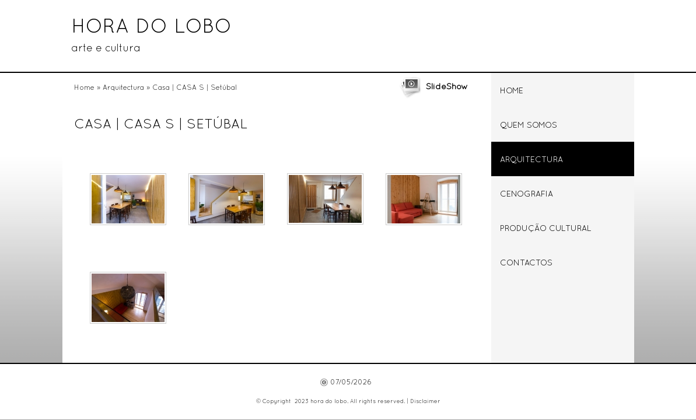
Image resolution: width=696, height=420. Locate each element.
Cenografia (526, 194)
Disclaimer (425, 401)
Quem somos (528, 126)
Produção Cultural (546, 229)
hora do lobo (151, 27)
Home (84, 88)
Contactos (526, 263)
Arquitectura (123, 88)
